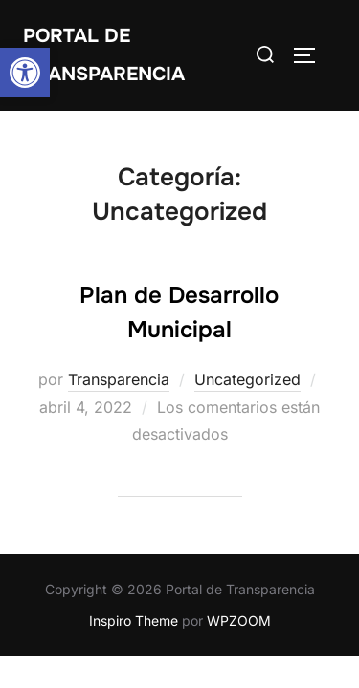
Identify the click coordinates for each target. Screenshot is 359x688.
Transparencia (118, 379)
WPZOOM (239, 621)
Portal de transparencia (104, 55)
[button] (25, 72)
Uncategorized (247, 379)
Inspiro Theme (133, 621)
